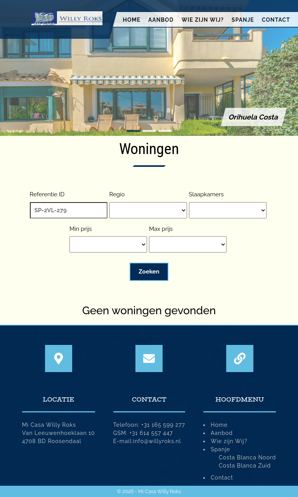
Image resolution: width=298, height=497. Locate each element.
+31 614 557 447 (151, 433)
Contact (276, 20)
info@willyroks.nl (157, 441)
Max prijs (161, 228)
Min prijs (80, 228)
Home (131, 20)
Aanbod (161, 20)
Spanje (243, 20)
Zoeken (149, 271)
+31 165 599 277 (163, 425)
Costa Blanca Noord (247, 457)
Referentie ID (47, 194)
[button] (133, 131)
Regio (117, 194)
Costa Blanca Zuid (245, 465)
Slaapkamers (206, 194)
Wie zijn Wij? (203, 20)
